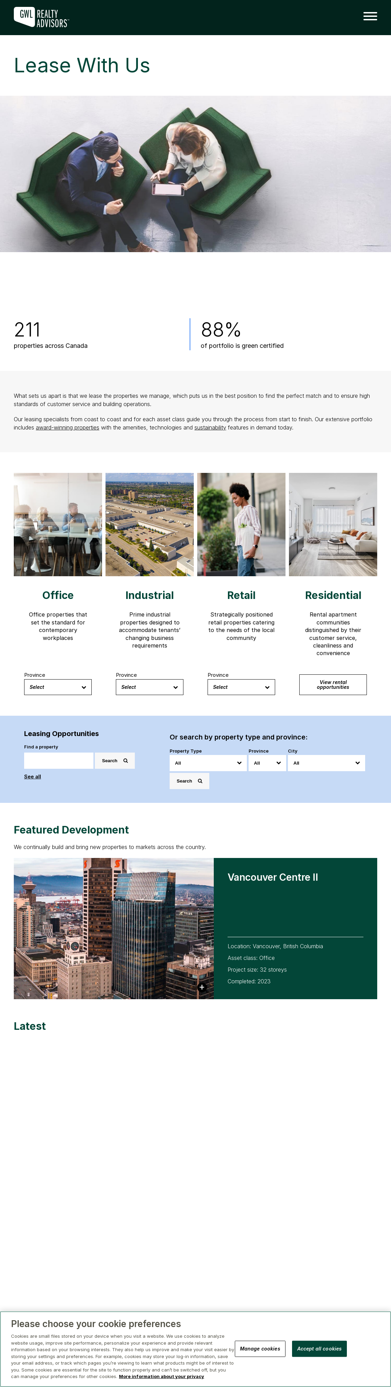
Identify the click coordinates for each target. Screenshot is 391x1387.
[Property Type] (208, 763)
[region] (195, 1349)
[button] (367, 16)
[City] (326, 763)
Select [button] (58, 687)
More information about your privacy (161, 1376)
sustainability (210, 427)
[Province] (267, 763)
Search (115, 760)
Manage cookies (260, 1348)
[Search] (58, 761)
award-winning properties (67, 427)
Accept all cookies (319, 1348)
